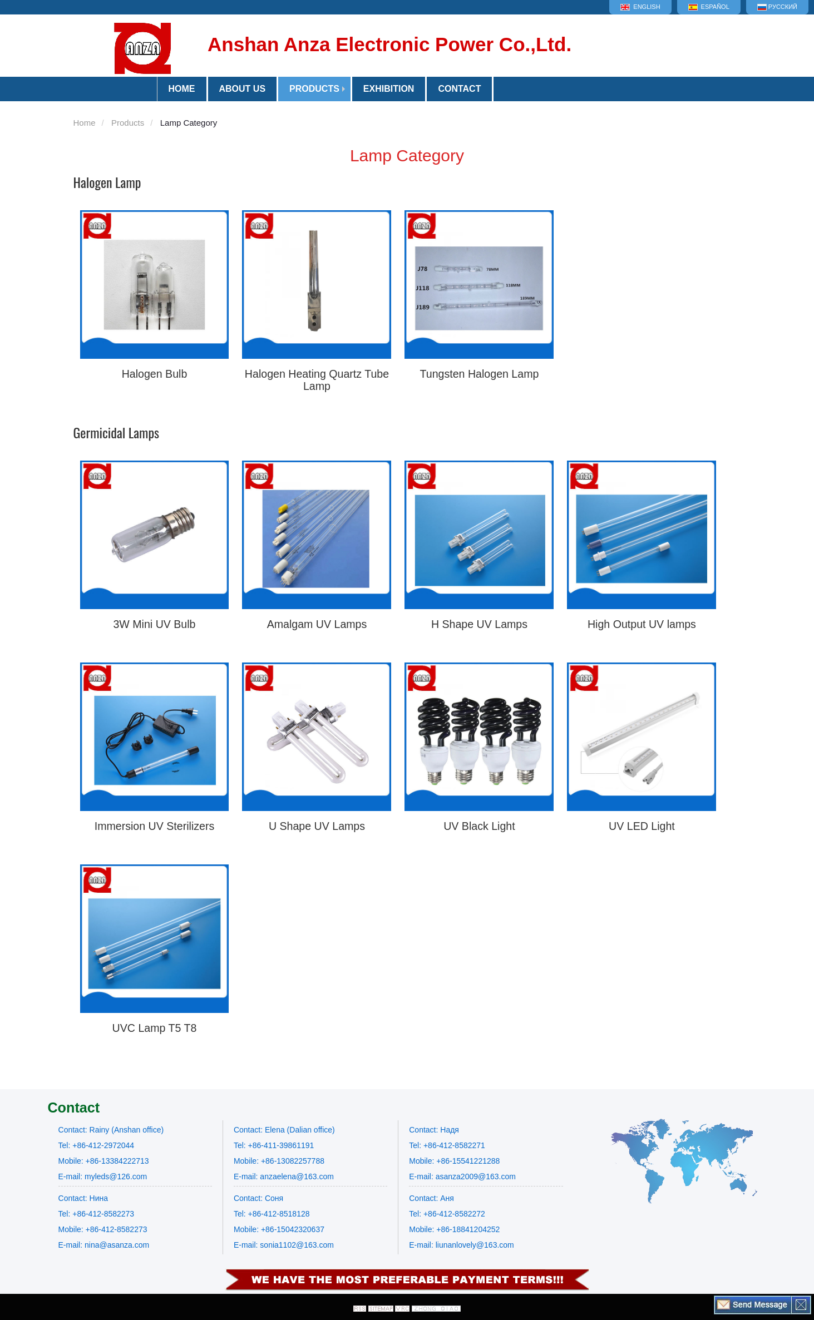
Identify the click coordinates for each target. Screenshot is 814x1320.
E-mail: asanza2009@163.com (462, 1176)
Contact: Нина (83, 1198)
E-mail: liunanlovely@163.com (461, 1244)
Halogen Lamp (107, 182)
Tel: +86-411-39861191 (274, 1145)
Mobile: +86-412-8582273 (102, 1229)
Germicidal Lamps (116, 432)
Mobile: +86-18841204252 (454, 1229)
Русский (777, 7)
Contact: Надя (434, 1129)
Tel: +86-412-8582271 (447, 1145)
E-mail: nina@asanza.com (104, 1244)
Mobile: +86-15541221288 (454, 1160)
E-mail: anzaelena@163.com (284, 1176)
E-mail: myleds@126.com (102, 1176)
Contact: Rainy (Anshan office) (111, 1129)
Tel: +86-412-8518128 (272, 1213)
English (640, 7)
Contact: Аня (431, 1198)
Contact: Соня (258, 1198)
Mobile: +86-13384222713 (103, 1160)
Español (708, 7)
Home (84, 122)
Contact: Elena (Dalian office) (284, 1129)
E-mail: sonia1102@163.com (284, 1244)
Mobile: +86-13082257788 (279, 1160)
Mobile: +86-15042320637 (279, 1229)
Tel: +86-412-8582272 (447, 1213)
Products (314, 88)
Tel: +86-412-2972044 (96, 1145)
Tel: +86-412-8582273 (96, 1213)
